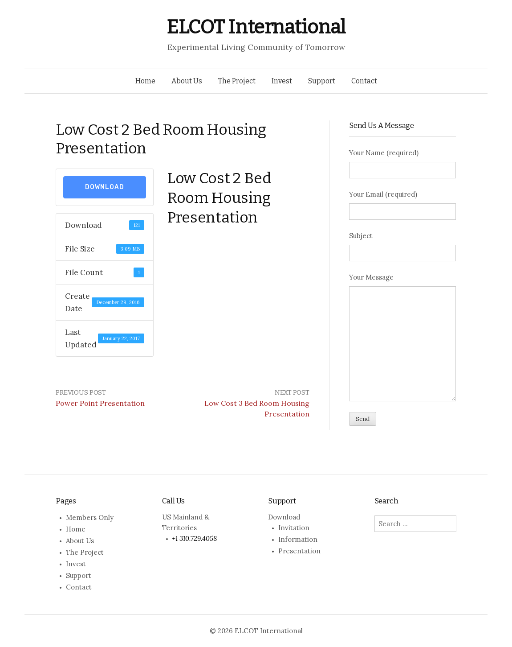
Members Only (90, 517)
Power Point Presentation (100, 403)
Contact (364, 81)
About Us (186, 81)
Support (321, 81)
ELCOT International (256, 27)
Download (104, 187)
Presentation (299, 551)
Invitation (293, 527)
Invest (282, 81)
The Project (237, 81)
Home (145, 81)
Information (297, 539)
